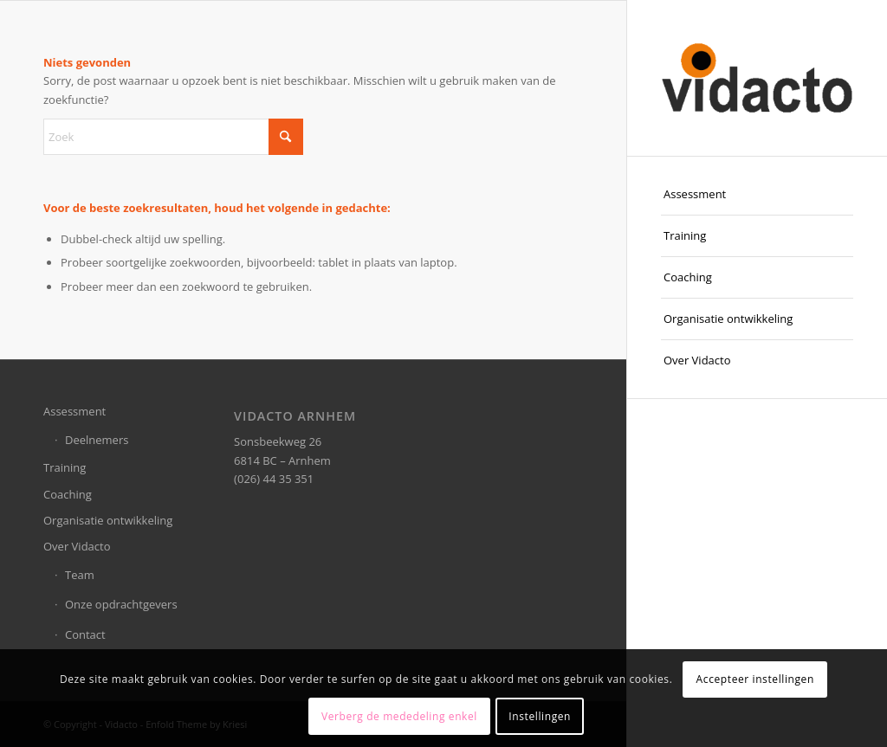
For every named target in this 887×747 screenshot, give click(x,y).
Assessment (74, 411)
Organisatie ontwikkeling (107, 520)
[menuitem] (757, 195)
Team (79, 575)
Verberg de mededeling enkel (399, 716)
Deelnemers (96, 440)
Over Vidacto (77, 546)
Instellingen (539, 716)
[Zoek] (173, 137)
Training (64, 467)
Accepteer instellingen (755, 679)
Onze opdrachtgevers (121, 604)
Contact (85, 634)
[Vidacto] (757, 78)
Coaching (67, 494)
